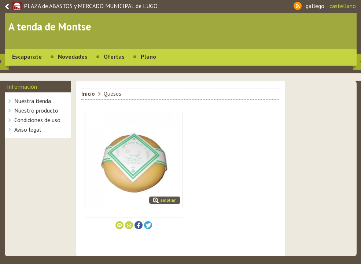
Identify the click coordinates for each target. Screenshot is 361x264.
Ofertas (114, 56)
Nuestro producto (36, 110)
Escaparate (27, 56)
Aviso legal (27, 129)
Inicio (88, 93)
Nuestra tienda (32, 100)
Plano (148, 56)
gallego (315, 6)
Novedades (73, 56)
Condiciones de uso (37, 120)
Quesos (112, 93)
